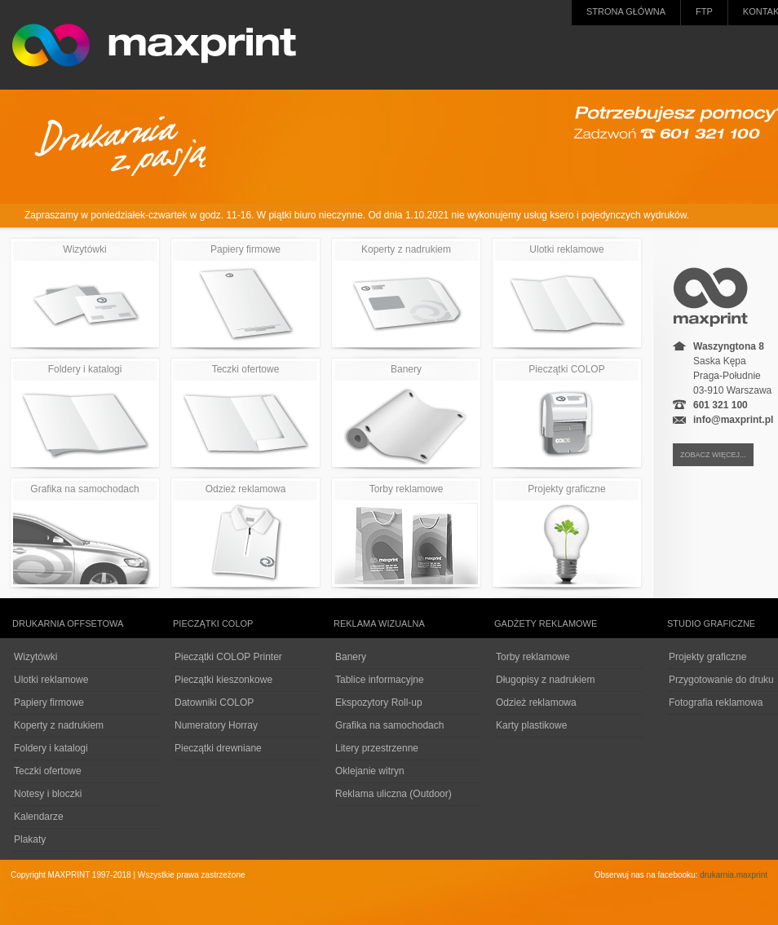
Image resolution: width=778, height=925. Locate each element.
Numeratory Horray (216, 725)
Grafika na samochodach (85, 533)
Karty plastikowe (531, 725)
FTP (704, 11)
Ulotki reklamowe (567, 294)
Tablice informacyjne (379, 679)
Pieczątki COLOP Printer (228, 657)
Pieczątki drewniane (218, 748)
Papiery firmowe (245, 294)
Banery (406, 414)
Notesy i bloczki (48, 793)
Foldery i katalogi (85, 414)
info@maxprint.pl (733, 419)
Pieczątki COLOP (567, 414)
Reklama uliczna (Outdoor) (393, 793)
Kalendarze (39, 816)
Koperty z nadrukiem (406, 294)
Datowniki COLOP (214, 702)
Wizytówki (85, 294)
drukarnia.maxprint (733, 874)
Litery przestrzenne (376, 748)
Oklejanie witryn (369, 771)
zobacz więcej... (713, 455)
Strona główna (625, 11)
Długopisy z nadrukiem (545, 679)
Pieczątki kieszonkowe (223, 679)
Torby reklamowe (406, 533)
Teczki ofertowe (245, 414)
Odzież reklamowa (245, 533)
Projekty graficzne (567, 533)
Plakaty (30, 839)
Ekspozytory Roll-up (378, 702)
